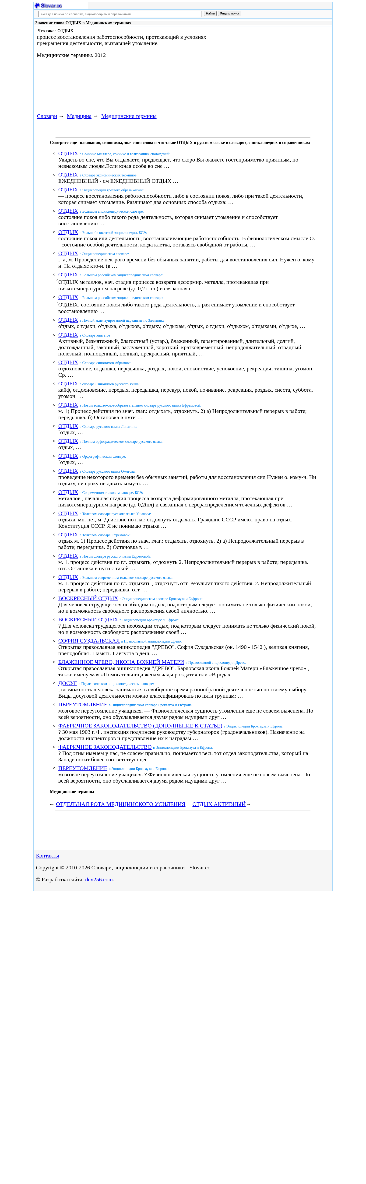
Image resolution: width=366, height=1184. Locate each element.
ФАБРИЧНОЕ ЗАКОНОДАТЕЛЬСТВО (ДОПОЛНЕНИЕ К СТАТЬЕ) (140, 726)
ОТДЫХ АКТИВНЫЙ (219, 804)
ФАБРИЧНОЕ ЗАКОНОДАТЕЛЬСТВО (105, 747)
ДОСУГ (67, 683)
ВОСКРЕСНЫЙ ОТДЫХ (88, 598)
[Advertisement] (278, 65)
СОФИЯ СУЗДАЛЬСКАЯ (89, 641)
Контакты (47, 856)
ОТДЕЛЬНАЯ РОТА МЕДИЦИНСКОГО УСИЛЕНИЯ (121, 804)
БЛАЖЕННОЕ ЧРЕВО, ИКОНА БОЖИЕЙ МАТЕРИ (121, 662)
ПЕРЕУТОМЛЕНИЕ (82, 704)
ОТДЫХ (68, 153)
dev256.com (99, 879)
